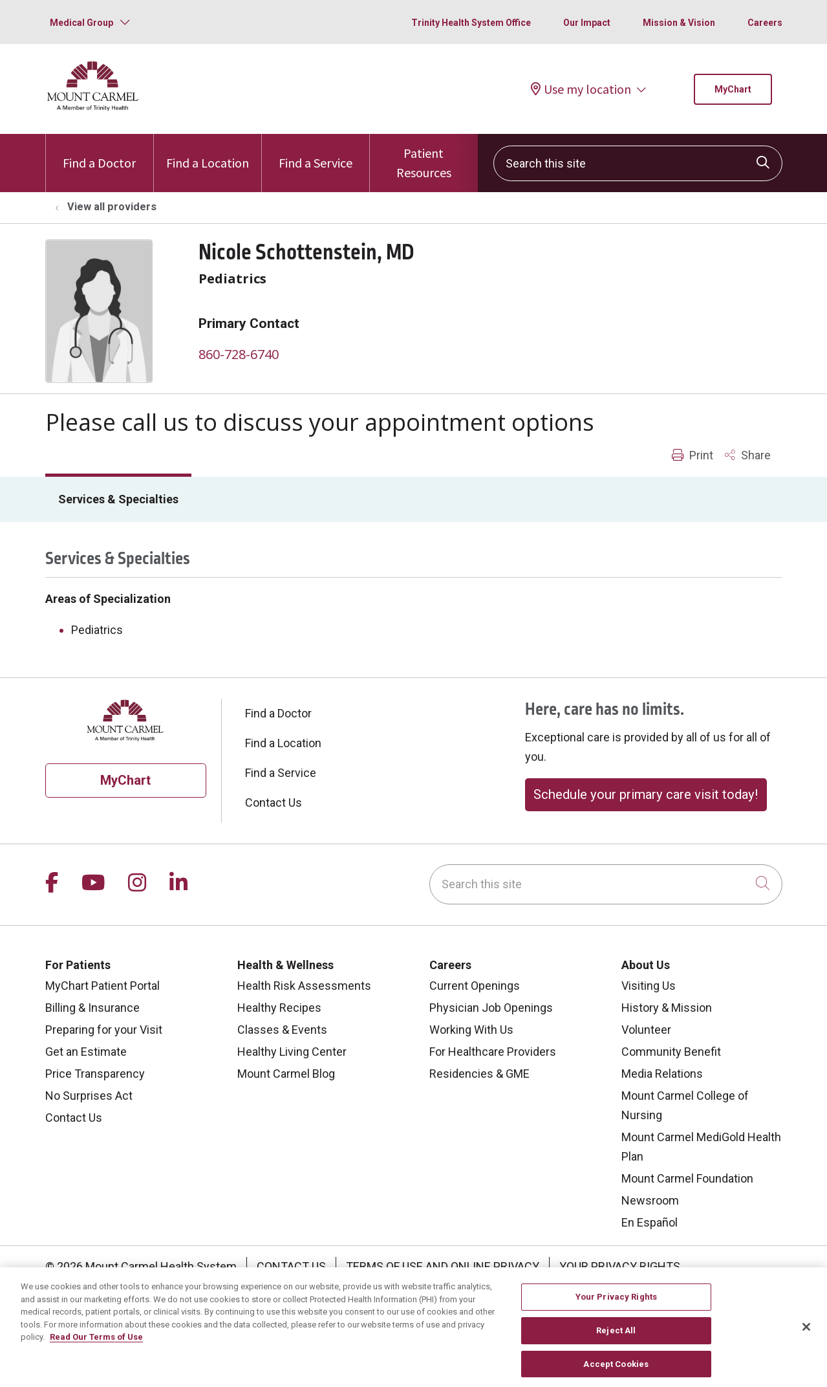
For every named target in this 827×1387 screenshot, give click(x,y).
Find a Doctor (99, 152)
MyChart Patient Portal (102, 985)
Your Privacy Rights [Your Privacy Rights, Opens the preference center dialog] (616, 1310)
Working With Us (471, 1029)
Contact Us (273, 802)
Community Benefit (671, 1051)
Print (692, 455)
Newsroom (650, 1200)
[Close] (806, 1341)
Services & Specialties (118, 499)
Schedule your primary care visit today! (645, 794)
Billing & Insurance (92, 1007)
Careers (764, 22)
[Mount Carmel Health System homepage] (93, 108)
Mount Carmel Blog (286, 1073)
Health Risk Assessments (304, 985)
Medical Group (81, 22)
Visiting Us (648, 985)
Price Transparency (95, 1073)
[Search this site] (637, 163)
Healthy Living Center (292, 1051)
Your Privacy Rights (619, 1266)
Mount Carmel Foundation (687, 1178)
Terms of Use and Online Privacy (442, 1266)
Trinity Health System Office (471, 22)
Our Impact (586, 22)
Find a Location (207, 152)
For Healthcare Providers (492, 1051)
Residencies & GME (479, 1073)
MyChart (732, 89)
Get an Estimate (86, 1051)
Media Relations (662, 1073)
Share (748, 455)
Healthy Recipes (279, 1007)
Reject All (616, 1344)
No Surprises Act (89, 1095)
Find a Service (315, 152)
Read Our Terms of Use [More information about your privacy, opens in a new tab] (96, 1350)
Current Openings (474, 985)
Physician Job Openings (491, 1007)
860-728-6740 (239, 354)
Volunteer (646, 1029)
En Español (649, 1222)
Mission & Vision (679, 22)
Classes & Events (282, 1029)
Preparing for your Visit (103, 1029)
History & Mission (666, 1007)
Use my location (581, 89)
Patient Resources (423, 157)
